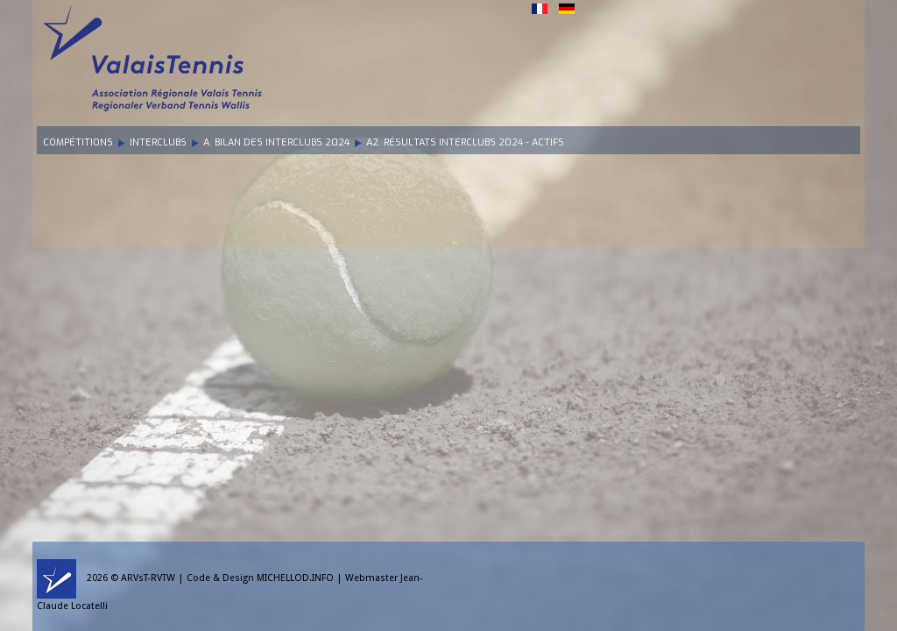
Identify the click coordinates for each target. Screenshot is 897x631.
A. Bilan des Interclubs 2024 (276, 142)
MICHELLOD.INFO (295, 578)
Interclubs (158, 142)
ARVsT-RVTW (148, 578)
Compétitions (78, 142)
